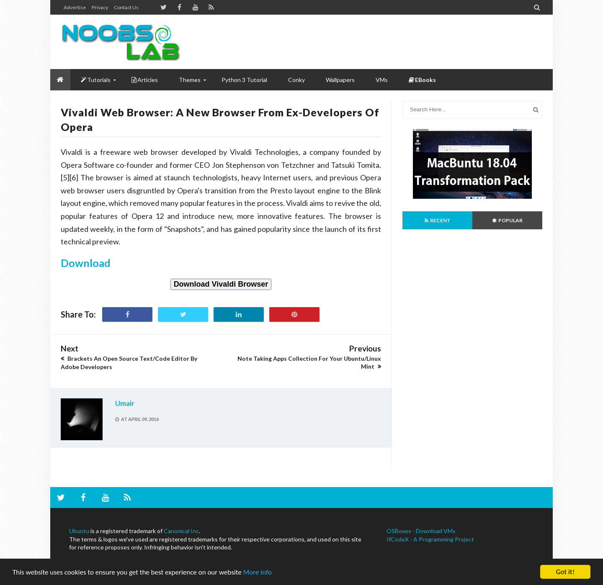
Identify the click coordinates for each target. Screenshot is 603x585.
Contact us (126, 7)
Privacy (100, 7)
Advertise (75, 7)
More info (257, 572)
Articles (144, 79)
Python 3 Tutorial (244, 79)
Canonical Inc (181, 530)
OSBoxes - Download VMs (421, 530)
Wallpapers (340, 79)
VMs (382, 79)
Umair (124, 403)
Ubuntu (79, 530)
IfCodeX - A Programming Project (430, 539)
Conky (296, 79)
